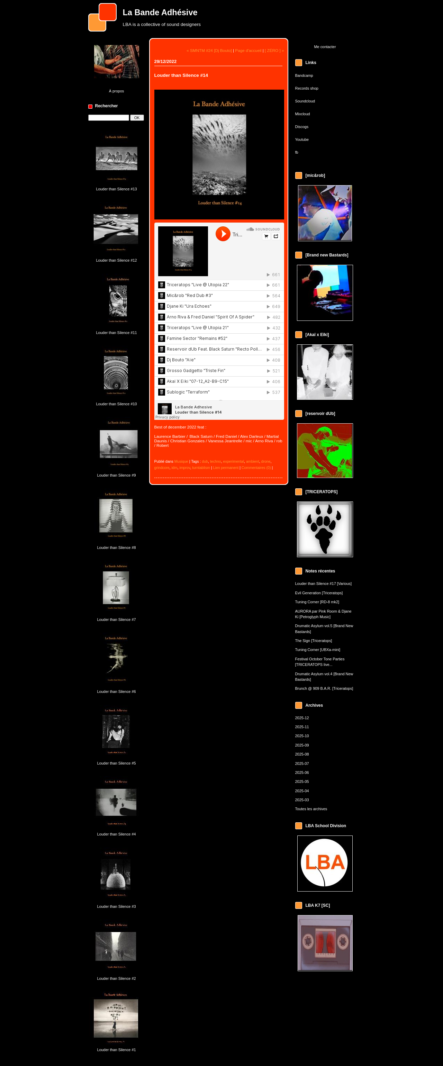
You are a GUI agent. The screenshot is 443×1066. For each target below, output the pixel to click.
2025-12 (302, 718)
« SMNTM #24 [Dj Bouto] (209, 50)
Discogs (302, 127)
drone (266, 461)
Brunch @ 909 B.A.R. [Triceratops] (324, 688)
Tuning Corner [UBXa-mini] (318, 650)
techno (215, 461)
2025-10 (302, 736)
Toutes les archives (311, 809)
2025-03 (302, 800)
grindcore (162, 468)
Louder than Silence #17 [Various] (323, 583)
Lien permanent (226, 468)
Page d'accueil (248, 50)
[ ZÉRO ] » (274, 50)
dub (205, 461)
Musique (181, 461)
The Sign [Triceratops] (313, 641)
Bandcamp (304, 75)
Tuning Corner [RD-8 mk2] (317, 602)
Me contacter (325, 47)
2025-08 (302, 754)
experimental (233, 461)
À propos (116, 91)
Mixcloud (302, 114)
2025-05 (302, 781)
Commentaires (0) (256, 468)
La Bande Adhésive (160, 12)
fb (296, 152)
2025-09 (302, 745)
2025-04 (302, 791)
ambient (252, 461)
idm (175, 468)
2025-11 (302, 727)
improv (184, 468)
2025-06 (302, 772)
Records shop (306, 88)
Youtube (302, 139)
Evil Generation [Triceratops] (319, 593)
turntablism (201, 468)
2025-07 (302, 763)
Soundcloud (305, 101)
